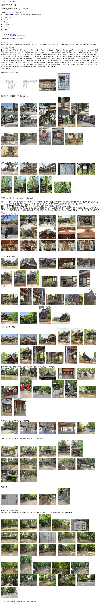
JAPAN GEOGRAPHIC (8, 1)
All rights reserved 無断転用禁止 (15, 601)
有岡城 (9, 510)
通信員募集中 (31, 601)
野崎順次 (13, 35)
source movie (21, 35)
